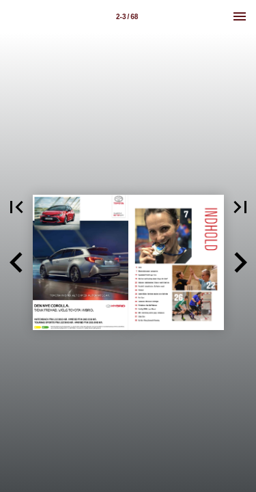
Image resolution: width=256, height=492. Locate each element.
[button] (16, 262)
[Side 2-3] (127, 16)
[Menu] (239, 16)
